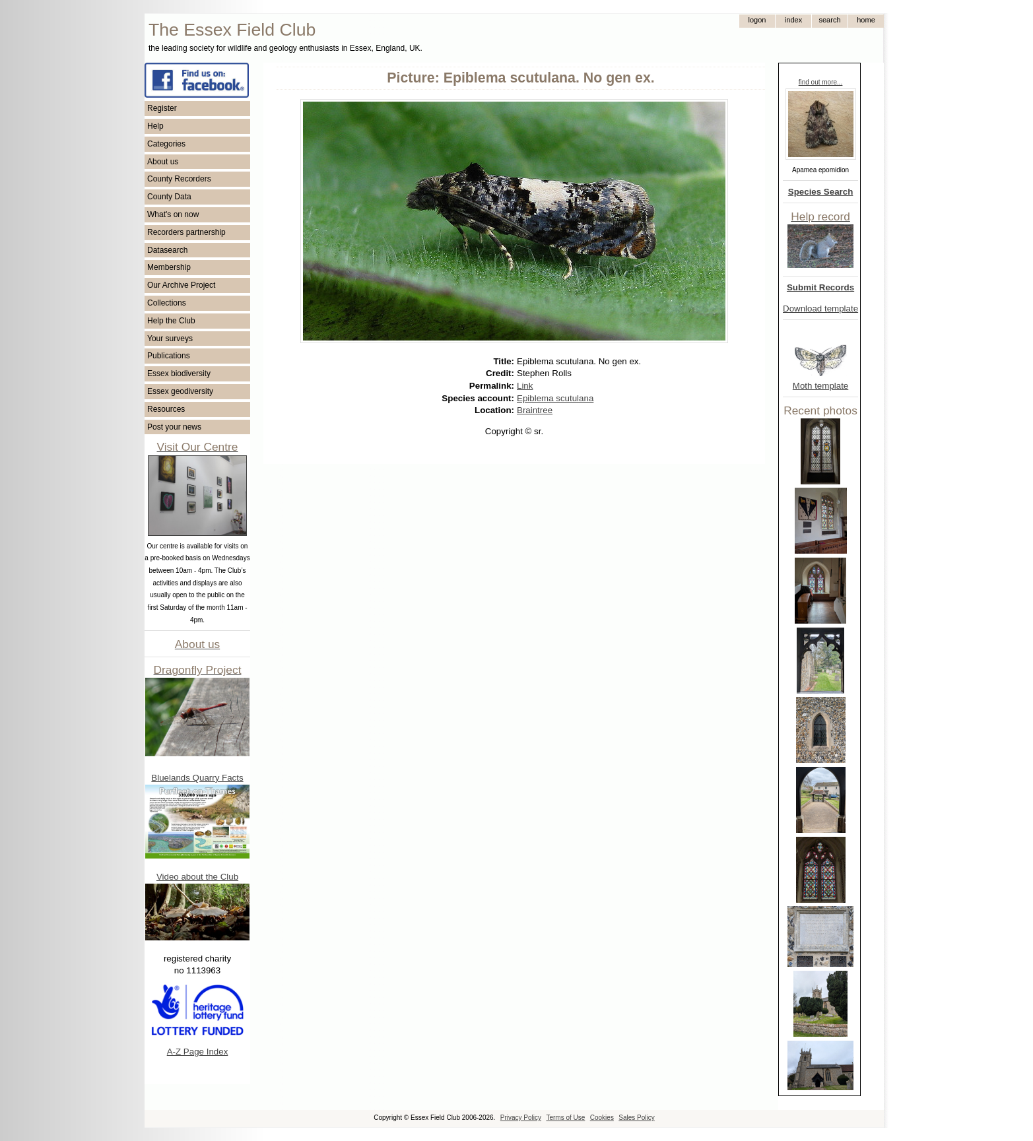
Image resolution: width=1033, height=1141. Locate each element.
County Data (169, 196)
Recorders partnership (186, 232)
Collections (166, 303)
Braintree (534, 410)
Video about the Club (197, 877)
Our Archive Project (181, 285)
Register (162, 108)
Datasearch (167, 250)
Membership (169, 267)
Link (525, 386)
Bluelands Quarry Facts (197, 778)
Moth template (820, 386)
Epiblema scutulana (555, 398)
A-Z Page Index (197, 1052)
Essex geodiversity (180, 391)
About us (162, 161)
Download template (820, 308)
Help (155, 126)
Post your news (174, 427)
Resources (166, 409)
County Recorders (179, 178)
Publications (168, 355)
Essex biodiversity (179, 373)
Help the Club (171, 320)
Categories (166, 143)
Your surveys (170, 338)
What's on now (173, 214)
